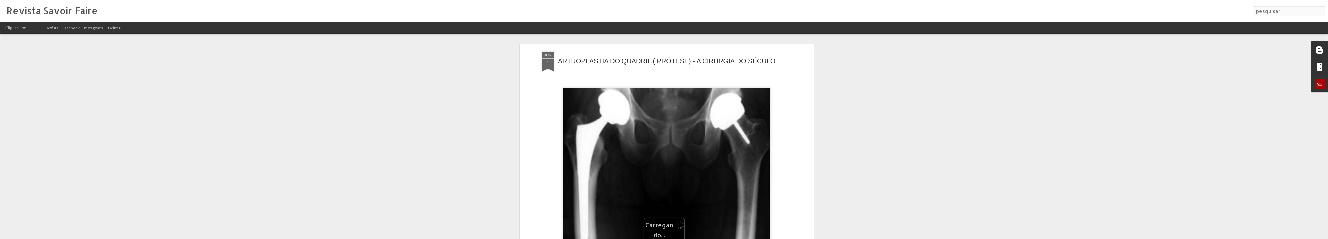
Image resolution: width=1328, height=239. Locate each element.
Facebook (71, 27)
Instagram (93, 27)
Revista (51, 27)
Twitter (114, 27)
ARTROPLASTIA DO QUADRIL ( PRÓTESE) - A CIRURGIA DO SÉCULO (667, 61)
